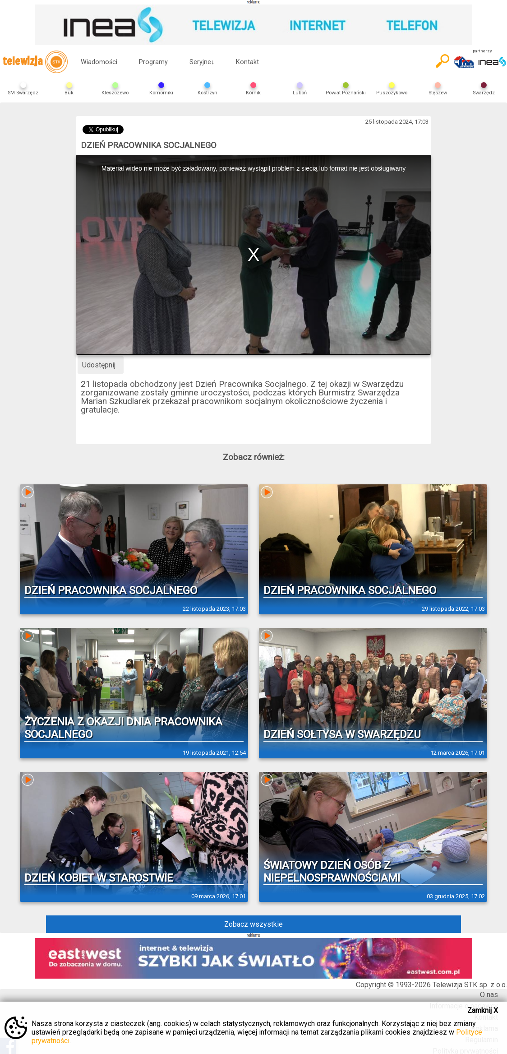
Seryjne (201, 62)
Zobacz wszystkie (253, 924)
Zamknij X (482, 1010)
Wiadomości (99, 62)
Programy (153, 62)
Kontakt (247, 62)
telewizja (35, 62)
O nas (489, 994)
